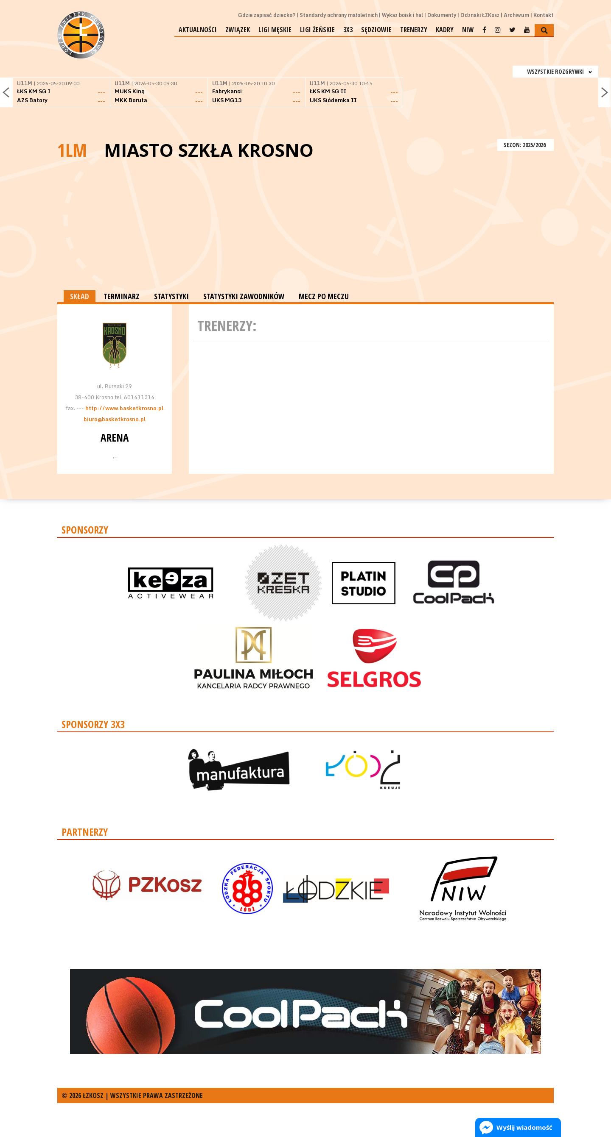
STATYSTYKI (171, 296)
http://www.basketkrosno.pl (124, 408)
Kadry (445, 29)
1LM (72, 150)
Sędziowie (376, 29)
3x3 (348, 29)
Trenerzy (413, 29)
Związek (237, 29)
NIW (468, 29)
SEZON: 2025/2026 (525, 145)
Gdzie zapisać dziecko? (266, 15)
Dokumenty (441, 15)
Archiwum (516, 15)
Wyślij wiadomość (524, 1127)
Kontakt (543, 15)
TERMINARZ (122, 296)
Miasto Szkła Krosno (209, 150)
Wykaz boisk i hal (402, 15)
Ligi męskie (274, 29)
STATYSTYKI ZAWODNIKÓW (243, 296)
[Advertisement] (305, 226)
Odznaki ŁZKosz (479, 15)
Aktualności (198, 29)
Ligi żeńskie (317, 29)
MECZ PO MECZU (324, 296)
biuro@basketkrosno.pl (115, 419)
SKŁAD (79, 296)
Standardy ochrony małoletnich (339, 15)
